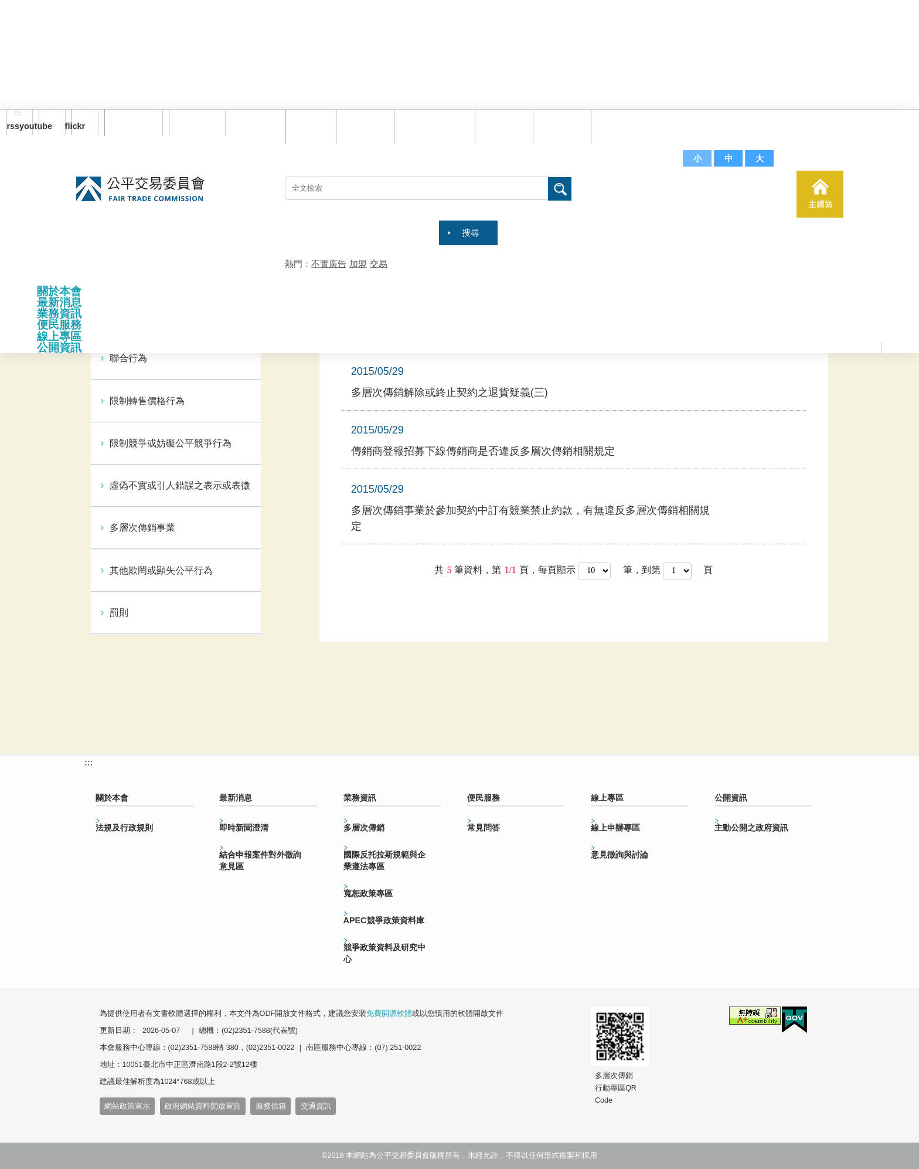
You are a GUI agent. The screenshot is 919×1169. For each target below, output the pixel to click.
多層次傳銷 (363, 827)
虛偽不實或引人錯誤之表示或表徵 (180, 485)
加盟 (358, 264)
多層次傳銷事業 (142, 528)
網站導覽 (362, 125)
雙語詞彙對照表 (431, 125)
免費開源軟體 (389, 1013)
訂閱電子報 (133, 122)
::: (17, 113)
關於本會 (59, 291)
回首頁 (308, 125)
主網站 (820, 194)
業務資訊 (59, 313)
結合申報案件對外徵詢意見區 (260, 860)
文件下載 (559, 125)
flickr (78, 126)
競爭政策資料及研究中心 (384, 953)
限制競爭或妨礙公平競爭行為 (171, 443)
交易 (378, 264)
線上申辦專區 (615, 827)
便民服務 (59, 324)
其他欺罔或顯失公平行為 (161, 570)
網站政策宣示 (127, 1106)
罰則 (119, 613)
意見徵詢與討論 (619, 854)
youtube (45, 126)
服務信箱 (617, 125)
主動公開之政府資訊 (751, 827)
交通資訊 (316, 1106)
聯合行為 (128, 358)
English (193, 122)
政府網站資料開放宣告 (203, 1106)
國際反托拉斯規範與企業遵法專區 (384, 860)
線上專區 (59, 336)
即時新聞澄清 (243, 827)
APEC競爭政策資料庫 (383, 920)
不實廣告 (328, 264)
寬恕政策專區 (368, 893)
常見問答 (501, 125)
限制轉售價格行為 (147, 401)
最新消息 (59, 302)
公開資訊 (59, 347)
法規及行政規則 (124, 827)
